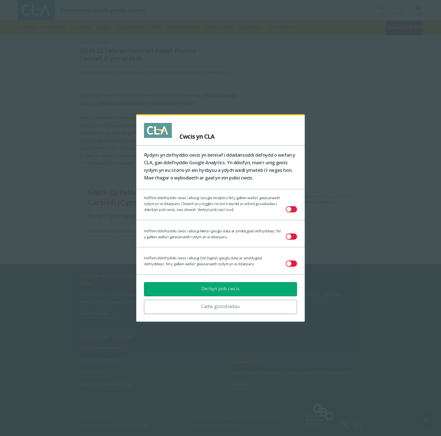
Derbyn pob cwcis (220, 288)
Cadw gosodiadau (220, 306)
